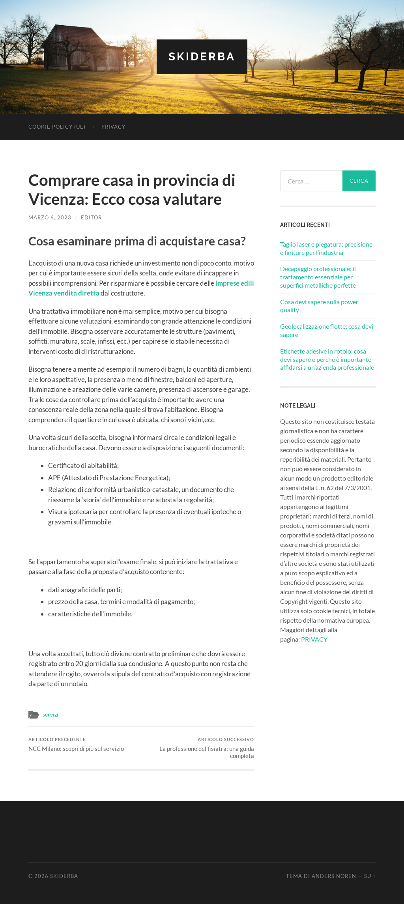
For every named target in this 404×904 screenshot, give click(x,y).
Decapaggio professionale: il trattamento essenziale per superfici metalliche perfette (318, 277)
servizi (50, 714)
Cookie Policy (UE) (57, 127)
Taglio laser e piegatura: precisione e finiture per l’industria (326, 248)
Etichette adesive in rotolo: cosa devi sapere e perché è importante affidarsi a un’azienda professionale (327, 359)
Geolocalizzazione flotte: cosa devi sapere (326, 330)
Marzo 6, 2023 (49, 217)
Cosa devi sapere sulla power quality (319, 306)
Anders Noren (334, 876)
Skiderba (202, 56)
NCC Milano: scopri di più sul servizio (76, 744)
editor (91, 217)
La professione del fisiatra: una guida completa (199, 748)
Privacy (113, 127)
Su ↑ (370, 876)
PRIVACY (314, 639)
